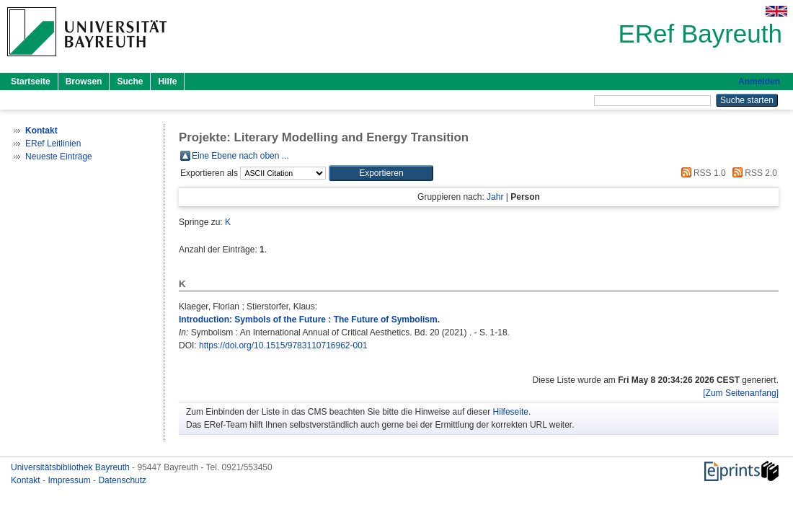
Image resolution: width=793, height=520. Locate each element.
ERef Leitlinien (53, 143)
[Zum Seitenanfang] (741, 393)
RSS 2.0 (752, 173)
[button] (381, 173)
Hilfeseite (510, 412)
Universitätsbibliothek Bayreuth (71, 467)
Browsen (84, 81)
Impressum (70, 480)
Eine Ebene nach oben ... (240, 156)
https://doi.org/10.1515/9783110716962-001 (283, 345)
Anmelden (759, 81)
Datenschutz (122, 480)
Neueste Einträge (58, 156)
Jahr (495, 197)
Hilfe (167, 81)
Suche (130, 81)
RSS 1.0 (701, 173)
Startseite (30, 81)
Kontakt (27, 480)
